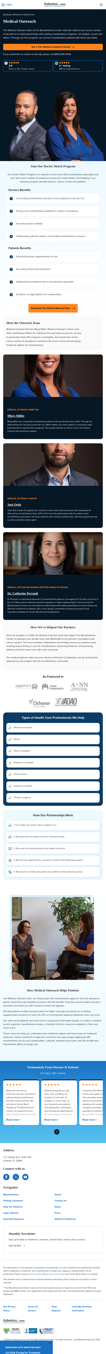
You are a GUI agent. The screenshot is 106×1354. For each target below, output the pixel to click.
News (58, 1206)
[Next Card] (56, 1132)
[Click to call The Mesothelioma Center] (101, 4)
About (58, 1194)
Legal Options (10, 1213)
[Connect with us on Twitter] (15, 1177)
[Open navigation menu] (7, 5)
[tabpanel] (21, 1102)
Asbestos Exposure (13, 1219)
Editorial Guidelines (65, 1219)
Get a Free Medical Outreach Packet (53, 47)
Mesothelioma (10, 1194)
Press (58, 1213)
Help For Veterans (13, 1206)
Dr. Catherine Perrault (22, 593)
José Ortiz (14, 504)
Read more (13, 1120)
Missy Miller (16, 415)
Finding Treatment (13, 1200)
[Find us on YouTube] (25, 1177)
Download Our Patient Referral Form (53, 308)
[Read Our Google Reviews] (28, 65)
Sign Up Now (17, 1245)
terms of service (54, 1274)
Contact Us (61, 1200)
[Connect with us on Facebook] (6, 1177)
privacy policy (35, 1274)
